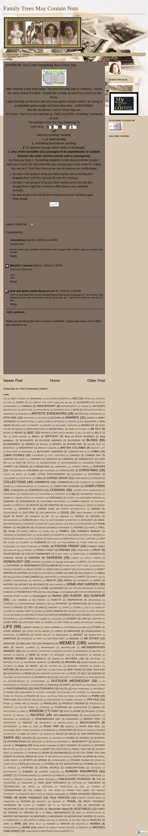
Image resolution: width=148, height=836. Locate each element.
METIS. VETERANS (40, 651)
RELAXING (8, 719)
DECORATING (51, 505)
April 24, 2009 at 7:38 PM (48, 265)
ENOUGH (43, 524)
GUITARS (22, 573)
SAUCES (27, 738)
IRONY (6, 607)
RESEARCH (45, 723)
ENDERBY (29, 524)
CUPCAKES (55, 497)
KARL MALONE (97, 611)
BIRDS (35, 436)
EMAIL (101, 520)
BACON (72, 421)
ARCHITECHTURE (92, 410)
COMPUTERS (95, 486)
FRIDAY (28, 550)
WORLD (41, 827)
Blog (67, 436)
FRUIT (97, 549)
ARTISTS (79, 413)
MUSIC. (34, 666)
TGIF (82, 786)
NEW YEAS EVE (95, 669)
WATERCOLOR (93, 812)
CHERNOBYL (61, 466)
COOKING (57, 490)
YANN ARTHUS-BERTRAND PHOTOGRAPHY (48, 831)
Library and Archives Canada (87, 622)
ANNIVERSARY (46, 405)
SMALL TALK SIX (81, 749)
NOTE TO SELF (78, 673)
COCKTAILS (25, 478)
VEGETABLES (82, 808)
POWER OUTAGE (74, 700)
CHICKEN (99, 466)
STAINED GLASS (79, 760)
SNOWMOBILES (62, 752)
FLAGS (11, 542)
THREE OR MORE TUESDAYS (22, 797)
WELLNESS (29, 820)
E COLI (41, 520)
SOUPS (77, 756)
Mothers (56, 658)
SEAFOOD (36, 741)
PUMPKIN (44, 707)
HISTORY (8, 584)
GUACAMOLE (86, 569)
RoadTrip (69, 726)
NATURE (8, 669)
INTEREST (8, 603)
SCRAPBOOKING (17, 741)
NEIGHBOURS (26, 670)
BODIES (30, 444)
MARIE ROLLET (43, 635)
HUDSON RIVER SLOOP (15, 596)
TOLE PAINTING (59, 797)
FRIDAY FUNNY (45, 550)
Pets (103, 685)
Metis (24, 651)
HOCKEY (23, 584)
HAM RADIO (50, 577)
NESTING (42, 670)
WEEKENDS (13, 820)
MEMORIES (94, 643)
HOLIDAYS (39, 584)
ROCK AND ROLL (90, 726)
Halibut (101, 573)
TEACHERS (94, 782)
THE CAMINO (35, 790)
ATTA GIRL (10, 417)
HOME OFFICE (30, 588)
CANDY (22, 459)
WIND (6, 824)
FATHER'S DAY (24, 535)
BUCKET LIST (98, 448)
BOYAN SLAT (94, 444)
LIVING (82, 627)
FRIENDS (64, 549)
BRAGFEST (9, 448)
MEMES (67, 642)
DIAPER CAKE (45, 508)
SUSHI (6, 779)
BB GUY (96, 428)
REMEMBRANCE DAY (47, 719)
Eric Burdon (57, 524)
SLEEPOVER (61, 749)
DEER (90, 505)
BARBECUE (87, 425)
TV (54, 805)
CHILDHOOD (15, 470)
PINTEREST (99, 688)
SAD (23, 733)
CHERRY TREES (80, 466)
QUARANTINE (80, 707)
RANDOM (21, 224)
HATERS (37, 580)
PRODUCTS (95, 703)
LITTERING (69, 627)
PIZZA (10, 692)
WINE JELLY (35, 824)
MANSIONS (9, 635)
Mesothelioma (48, 647)
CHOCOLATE (66, 470)
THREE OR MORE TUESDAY (85, 794)
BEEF (30, 432)
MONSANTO (81, 655)
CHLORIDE (49, 470)
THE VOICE (54, 790)
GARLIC (75, 558)
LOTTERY (95, 627)
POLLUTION (57, 696)
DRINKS (79, 516)
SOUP (66, 756)
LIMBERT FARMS (31, 627)
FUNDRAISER (42, 553)
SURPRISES (95, 775)
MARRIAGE (9, 638)
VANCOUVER (36, 809)
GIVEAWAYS (32, 565)
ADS (75, 398)
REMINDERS (72, 719)
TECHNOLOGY (11, 786)
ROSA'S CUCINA (85, 730)
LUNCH (58, 631)
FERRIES (97, 535)
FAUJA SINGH (43, 535)
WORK (26, 827)
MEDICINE (9, 643)
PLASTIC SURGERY (46, 692)
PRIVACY (34, 703)
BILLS (98, 432)
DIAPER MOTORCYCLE (73, 509)
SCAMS (70, 738)
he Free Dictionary (65, 122)
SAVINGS (57, 738)
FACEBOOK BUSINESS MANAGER (52, 527)
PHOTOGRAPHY (44, 688)
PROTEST (8, 707)
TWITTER (66, 805)
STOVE (101, 764)
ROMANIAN (49, 730)
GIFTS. (83, 561)
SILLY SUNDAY (68, 745)
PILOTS (63, 688)
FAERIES (79, 527)
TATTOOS (77, 783)
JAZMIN (77, 607)
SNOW (45, 752)
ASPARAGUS (95, 414)
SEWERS (97, 741)
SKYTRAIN (33, 749)
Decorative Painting (73, 505)
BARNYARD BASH (36, 429)
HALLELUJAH (14, 577)
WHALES (63, 820)
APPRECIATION (61, 410)
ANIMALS (26, 406)
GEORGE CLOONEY (41, 562)
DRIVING (95, 516)
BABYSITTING (27, 421)
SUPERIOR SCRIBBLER (53, 775)
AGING (20, 402)
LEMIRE (48, 622)
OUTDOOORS (38, 681)
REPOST (28, 722)
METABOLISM (68, 647)
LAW (84, 618)
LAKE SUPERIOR (27, 618)
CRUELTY (40, 498)
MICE (69, 651)
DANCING (9, 501)
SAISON (47, 734)
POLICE (31, 696)
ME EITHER (91, 638)
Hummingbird (40, 596)
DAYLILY (20, 505)
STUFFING (27, 767)
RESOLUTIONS (65, 723)
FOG (54, 542)
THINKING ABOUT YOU (30, 794)
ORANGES (79, 677)
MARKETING (95, 635)
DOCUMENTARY (48, 512)
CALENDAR (37, 455)
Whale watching (47, 820)
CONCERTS (17, 490)
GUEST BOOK (41, 54)
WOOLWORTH (10, 827)
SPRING (42, 760)
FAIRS (91, 527)
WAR (78, 812)
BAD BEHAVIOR (88, 421)
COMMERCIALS (66, 482)
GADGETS (95, 553)
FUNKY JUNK (62, 554)
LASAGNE (56, 618)
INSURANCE (94, 600)
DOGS (65, 512)
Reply (13, 256)
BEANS (7, 433)
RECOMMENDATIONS (65, 715)
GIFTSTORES (98, 562)
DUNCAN (28, 520)
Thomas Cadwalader (55, 794)
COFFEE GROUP (57, 478)
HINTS (97, 580)
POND (71, 696)
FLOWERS (40, 542)
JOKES (38, 611)
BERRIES (45, 433)
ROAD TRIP (51, 726)
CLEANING (77, 474)
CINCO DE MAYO (12, 474)
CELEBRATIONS (48, 463)
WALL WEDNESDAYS (58, 812)
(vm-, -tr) (62, 126)
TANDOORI (26, 783)
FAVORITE (58, 535)
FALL (102, 527)
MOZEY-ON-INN (89, 662)
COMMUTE (43, 486)
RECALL (21, 715)
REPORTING (9, 723)
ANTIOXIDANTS (69, 406)
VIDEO (101, 809)
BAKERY (34, 425)
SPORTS (28, 760)
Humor (56, 595)
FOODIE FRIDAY (67, 546)
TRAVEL (71, 801)
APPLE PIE (26, 410)
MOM (32, 654)
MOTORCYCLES (11, 662)
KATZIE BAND (13, 615)
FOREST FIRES (96, 546)
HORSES (58, 588)
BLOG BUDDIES (84, 436)
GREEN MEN (52, 569)
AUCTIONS (28, 418)
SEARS (49, 741)
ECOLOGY (87, 520)
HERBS (68, 580)
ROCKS (36, 730)
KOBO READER (83, 615)
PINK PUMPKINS (80, 688)
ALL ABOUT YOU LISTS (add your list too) (50, 402)
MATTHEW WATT (56, 638)
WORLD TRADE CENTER (62, 827)
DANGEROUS (27, 501)
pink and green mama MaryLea (29, 290)
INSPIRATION (75, 600)
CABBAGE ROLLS (77, 451)
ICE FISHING (39, 600)
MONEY (45, 655)
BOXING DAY (74, 444)
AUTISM (42, 418)
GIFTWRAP (13, 565)
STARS (97, 760)
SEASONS (62, 741)
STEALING (35, 764)
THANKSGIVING (12, 790)
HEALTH (51, 580)
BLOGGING (74, 440)
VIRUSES (29, 812)
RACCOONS (9, 711)
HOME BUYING (11, 588)
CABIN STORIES (13, 455)
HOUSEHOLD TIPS (27, 592)
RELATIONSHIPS (92, 715)
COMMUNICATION (24, 486)
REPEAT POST (92, 719)
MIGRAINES (82, 651)
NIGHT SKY (60, 673)
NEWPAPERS (14, 673)
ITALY (31, 607)
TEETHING (47, 786)
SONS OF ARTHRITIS (48, 756)
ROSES (101, 730)
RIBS (25, 726)
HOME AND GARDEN (82, 584)
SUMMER (27, 771)
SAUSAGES (42, 738)
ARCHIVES (8, 414)
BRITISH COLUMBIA (73, 447)
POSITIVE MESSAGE (32, 700)
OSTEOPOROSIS (16, 681)
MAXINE (74, 638)
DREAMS (64, 516)
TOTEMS (25, 801)
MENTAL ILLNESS (25, 647)
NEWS (28, 673)
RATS (66, 711)
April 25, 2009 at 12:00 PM (65, 290)
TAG (98, 779)
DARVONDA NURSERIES (53, 501)
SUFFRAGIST (10, 771)
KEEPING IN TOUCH (34, 615)
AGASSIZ (100, 398)
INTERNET (62, 603)
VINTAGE (13, 812)
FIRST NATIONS (87, 538)
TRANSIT (56, 801)
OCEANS (96, 673)
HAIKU (60, 573)
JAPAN (65, 607)
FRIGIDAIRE (83, 550)
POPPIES (82, 696)
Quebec (96, 707)
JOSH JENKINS (54, 611)
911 (5, 398)
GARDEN (34, 557)
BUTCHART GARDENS (50, 451)
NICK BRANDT (43, 673)
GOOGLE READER (12, 569)
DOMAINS (35, 516)
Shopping (20, 745)
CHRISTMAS (88, 470)
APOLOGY (12, 410)
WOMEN (95, 823)
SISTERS (100, 745)
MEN (6, 647)
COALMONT (9, 478)
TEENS (31, 786)
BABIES (91, 418)
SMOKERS (18, 753)
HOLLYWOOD (56, 584)
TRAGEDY (41, 801)
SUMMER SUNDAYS (49, 771)
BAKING (47, 425)
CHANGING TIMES (91, 463)
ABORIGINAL (36, 398)
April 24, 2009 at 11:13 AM (41, 240)
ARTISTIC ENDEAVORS (49, 413)
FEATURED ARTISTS (78, 535)
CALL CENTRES (56, 455)
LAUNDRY (71, 618)
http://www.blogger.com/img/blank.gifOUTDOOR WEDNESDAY (72, 592)
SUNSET (8, 775)
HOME (26, 54)
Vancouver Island (58, 808)
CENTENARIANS (69, 463)
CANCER (8, 459)
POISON (18, 696)
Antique (84, 406)
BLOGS (92, 440)
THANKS (95, 786)
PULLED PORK (26, 707)
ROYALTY (12, 734)
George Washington (65, 562)
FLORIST (24, 542)
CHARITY (8, 466)
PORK (95, 695)
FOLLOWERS (68, 542)
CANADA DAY (93, 455)
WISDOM (80, 824)
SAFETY (35, 734)
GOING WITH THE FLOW (75, 565)
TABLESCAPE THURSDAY (74, 779)
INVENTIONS (79, 603)
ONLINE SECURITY (60, 677)
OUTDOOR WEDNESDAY (70, 681)
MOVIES (55, 662)
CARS (101, 459)
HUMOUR (98, 595)
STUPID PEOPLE (49, 767)
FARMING (8, 535)
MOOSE (97, 655)
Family (11, 531)
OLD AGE (8, 677)
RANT (55, 711)
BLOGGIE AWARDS (50, 440)
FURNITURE (79, 554)
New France (57, 670)
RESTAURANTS (90, 722)
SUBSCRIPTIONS (75, 767)
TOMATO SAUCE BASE (89, 798)
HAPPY (82, 576)
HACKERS (47, 573)
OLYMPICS (41, 677)
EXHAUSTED (85, 524)
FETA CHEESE (35, 538)
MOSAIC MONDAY (15, 658)
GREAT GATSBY (34, 569)
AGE (9, 402)
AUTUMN (55, 417)
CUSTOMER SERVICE (90, 498)
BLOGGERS (26, 440)
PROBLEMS (50, 703)
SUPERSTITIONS (77, 775)
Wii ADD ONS (79, 820)
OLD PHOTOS (24, 677)
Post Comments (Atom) (33, 388)
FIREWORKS (68, 538)
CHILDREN (33, 470)
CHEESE (24, 466)
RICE (35, 726)
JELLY (88, 607)
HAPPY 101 (96, 577)
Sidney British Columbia (44, 745)
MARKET (78, 634)
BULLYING (12, 451)
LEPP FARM (63, 622)
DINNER (95, 508)
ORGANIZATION (97, 677)
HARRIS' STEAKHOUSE (15, 580)
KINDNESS (64, 614)
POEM (6, 696)
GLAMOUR (52, 565)
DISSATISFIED (10, 512)
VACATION (94, 805)
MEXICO (58, 651)
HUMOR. (75, 595)
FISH (102, 538)
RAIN (22, 711)
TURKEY (41, 805)
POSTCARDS (53, 700)
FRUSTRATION (11, 553)
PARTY (67, 685)
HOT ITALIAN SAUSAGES (80, 588)
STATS (21, 764)
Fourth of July (13, 550)
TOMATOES (9, 801)
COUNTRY (60, 494)
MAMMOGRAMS (93, 631)
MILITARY (97, 651)
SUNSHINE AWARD (27, 775)
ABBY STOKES (18, 398)
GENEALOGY (13, 561)
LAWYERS (96, 618)
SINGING (86, 745)
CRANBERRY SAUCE (91, 494)
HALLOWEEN (32, 576)
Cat (9, 463)
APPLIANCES (42, 410)
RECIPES (37, 715)
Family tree (48, 531)
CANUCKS (51, 459)
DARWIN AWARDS (80, 501)
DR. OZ (50, 516)
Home (55, 380)
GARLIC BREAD (92, 558)
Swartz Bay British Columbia (40, 779)
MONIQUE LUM (62, 655)
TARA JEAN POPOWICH (52, 782)
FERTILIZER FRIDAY (13, 538)
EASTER (72, 520)
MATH (40, 638)
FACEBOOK (23, 527)
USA (79, 805)
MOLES (20, 655)
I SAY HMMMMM (63, 54)
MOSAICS (40, 658)
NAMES (97, 666)
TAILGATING (9, 783)
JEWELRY (100, 607)
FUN (27, 553)
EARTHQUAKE (56, 520)
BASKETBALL (56, 429)
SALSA (72, 733)
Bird (5, 436)
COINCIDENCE (81, 478)
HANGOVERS (67, 577)
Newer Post (13, 380)
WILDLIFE (95, 820)
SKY (21, 749)
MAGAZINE (74, 631)
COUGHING (44, 494)
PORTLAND (9, 699)
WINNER (51, 824)
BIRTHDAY (52, 436)
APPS (76, 409)
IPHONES (96, 603)
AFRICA (88, 398)
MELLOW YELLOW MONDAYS (37, 643)
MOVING (70, 662)
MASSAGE (26, 638)
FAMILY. (64, 531)
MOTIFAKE (95, 658)
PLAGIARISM (25, 692)
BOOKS (57, 444)
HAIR (71, 573)
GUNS (35, 573)
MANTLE (24, 634)
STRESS (11, 768)
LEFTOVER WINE (31, 622)
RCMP (77, 711)
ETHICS (71, 524)
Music (21, 666)
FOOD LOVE (87, 542)
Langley (43, 618)
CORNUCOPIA (27, 494)
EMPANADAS (13, 524)
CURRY (71, 498)
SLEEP (46, 749)
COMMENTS (42, 482)
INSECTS (56, 600)
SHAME (7, 745)
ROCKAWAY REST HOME (16, 730)
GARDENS (54, 557)
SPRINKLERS (59, 760)
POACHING (95, 692)
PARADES (39, 685)
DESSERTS (24, 508)
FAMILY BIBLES (29, 531)
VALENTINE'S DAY (13, 809)
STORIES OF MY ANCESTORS (61, 764)
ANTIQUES (99, 406)
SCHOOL (84, 738)
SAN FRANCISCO (91, 733)
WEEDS (101, 816)
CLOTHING (94, 474)
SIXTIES (11, 749)
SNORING (33, 753)
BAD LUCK (20, 425)
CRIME (6, 498)
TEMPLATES (66, 786)
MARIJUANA (62, 635)
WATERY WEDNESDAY (16, 816)
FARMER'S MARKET (89, 531)
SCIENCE (99, 738)
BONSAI (44, 444)
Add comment (16, 312)
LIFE (7, 626)
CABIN (95, 451)
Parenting (53, 685)
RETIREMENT (10, 726)
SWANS (18, 779)
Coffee (38, 478)
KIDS (51, 614)
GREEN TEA (69, 569)
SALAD (60, 733)
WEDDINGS (56, 816)
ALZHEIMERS (10, 406)
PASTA (78, 685)
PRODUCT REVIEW (73, 703)
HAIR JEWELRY (86, 573)
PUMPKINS (61, 707)
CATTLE (31, 463)
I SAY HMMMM (19, 600)
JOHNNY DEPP (23, 611)
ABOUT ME (12, 54)
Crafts (72, 494)
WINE (17, 823)
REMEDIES (24, 719)
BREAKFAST (26, 447)
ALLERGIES (83, 402)
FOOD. (45, 546)
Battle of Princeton (77, 429)
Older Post (96, 380)
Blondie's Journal (21, 265)
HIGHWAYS (83, 580)
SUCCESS (96, 768)
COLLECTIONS (14, 482)
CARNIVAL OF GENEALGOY (78, 459)
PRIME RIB (20, 703)
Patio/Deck (91, 685)
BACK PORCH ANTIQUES (51, 421)
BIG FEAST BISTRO (64, 433)
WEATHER (40, 816)
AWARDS (72, 417)
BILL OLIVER (84, 433)
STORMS (88, 764)
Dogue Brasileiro (84, 512)
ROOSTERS (66, 730)
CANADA (75, 455)
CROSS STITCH (23, 498)
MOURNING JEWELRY (35, 662)
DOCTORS (29, 512)
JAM (41, 607)
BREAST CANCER (47, 448)
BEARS (19, 432)
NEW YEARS (74, 669)
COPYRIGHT (9, 494)
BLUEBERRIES (11, 444)
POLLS (43, 696)
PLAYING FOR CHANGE (73, 692)
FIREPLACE (52, 538)
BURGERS (27, 451)
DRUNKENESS (10, 520)
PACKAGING (9, 685)
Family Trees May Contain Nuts (40, 8)
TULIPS (26, 805)
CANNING (35, 459)
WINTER (65, 823)
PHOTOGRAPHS (17, 688)
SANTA (8, 737)
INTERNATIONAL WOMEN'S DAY (34, 603)
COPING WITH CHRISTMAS (87, 490)
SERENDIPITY (80, 741)
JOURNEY (73, 611)
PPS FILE (93, 699)
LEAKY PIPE (10, 622)
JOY (84, 611)
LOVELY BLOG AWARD (38, 631)
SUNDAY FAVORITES (81, 771)
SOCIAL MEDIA (24, 756)
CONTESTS (36, 490)
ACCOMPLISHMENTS (57, 398)
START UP (8, 764)
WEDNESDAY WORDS (80, 816)
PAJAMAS (25, 685)
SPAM (89, 756)
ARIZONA (23, 414)
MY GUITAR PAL (53, 666)
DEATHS (34, 505)
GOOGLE (97, 565)
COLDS (97, 478)
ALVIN (98, 402)
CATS (18, 462)
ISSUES (18, 607)
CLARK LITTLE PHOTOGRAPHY (46, 474)
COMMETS (85, 482)
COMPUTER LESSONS (66, 486)
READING (90, 711)
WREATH (83, 827)
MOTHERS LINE (74, 658)
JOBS (9, 611)
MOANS (7, 655)
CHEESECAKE (41, 466)
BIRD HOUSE (20, 436)
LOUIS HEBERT (12, 631)
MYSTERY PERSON (77, 666)
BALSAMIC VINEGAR (66, 425)
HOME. (45, 588)
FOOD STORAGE (28, 546)
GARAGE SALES (13, 558)
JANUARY (53, 607)
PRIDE (6, 703)
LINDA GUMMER (52, 627)
